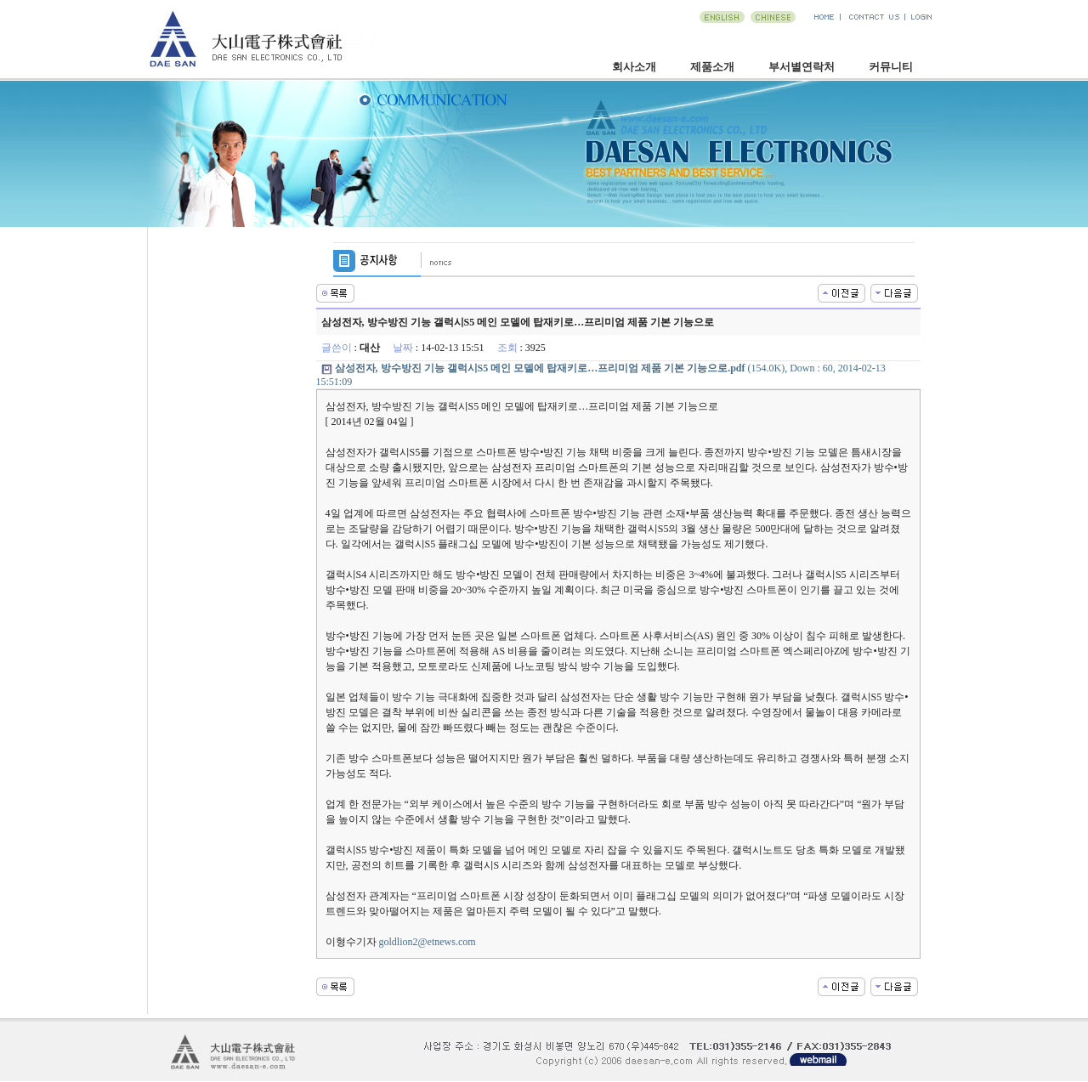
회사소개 (634, 66)
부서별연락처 (801, 66)
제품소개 (712, 66)
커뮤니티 (891, 66)
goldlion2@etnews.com (427, 942)
